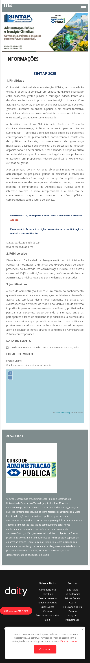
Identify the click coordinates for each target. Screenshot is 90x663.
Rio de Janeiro (72, 594)
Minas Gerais (72, 598)
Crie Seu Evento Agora (16, 610)
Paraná (73, 611)
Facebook (5, 5)
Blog (47, 619)
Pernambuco (72, 619)
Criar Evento (47, 606)
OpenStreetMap (63, 412)
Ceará (72, 602)
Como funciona (47, 589)
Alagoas (72, 615)
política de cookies (67, 641)
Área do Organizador (47, 615)
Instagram (10, 5)
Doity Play (47, 594)
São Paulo (72, 589)
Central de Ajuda (47, 598)
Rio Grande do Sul (72, 606)
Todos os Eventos (47, 602)
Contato (47, 611)
